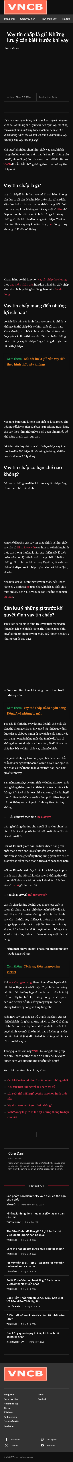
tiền (59, 209)
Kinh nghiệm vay (16, 1342)
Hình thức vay (11, 48)
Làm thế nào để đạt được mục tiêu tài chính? (35, 1248)
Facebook (16, 1439)
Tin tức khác (14, 1222)
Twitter (14, 1445)
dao (51, 224)
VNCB (7, 164)
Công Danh (16, 1153)
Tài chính (12, 1240)
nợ (27, 586)
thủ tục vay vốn (37, 895)
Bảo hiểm (12, 1204)
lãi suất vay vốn (26, 547)
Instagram (52, 1439)
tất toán (8, 596)
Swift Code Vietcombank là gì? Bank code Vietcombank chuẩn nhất (33, 1281)
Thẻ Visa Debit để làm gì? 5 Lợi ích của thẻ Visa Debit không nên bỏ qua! (34, 1232)
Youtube (51, 1445)
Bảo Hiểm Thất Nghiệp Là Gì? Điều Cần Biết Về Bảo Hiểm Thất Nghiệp (35, 1299)
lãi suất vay (44, 817)
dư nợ (15, 885)
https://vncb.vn (14, 1158)
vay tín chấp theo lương (52, 279)
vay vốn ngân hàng (20, 982)
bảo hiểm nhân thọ (21, 284)
